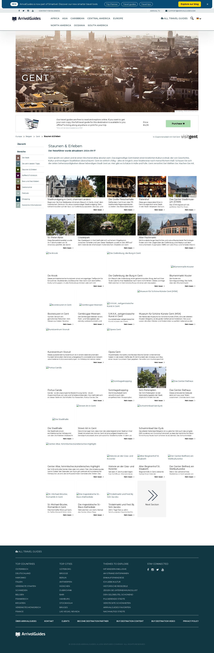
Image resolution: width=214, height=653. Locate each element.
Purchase (178, 123)
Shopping (26, 199)
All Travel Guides (174, 18)
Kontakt (49, 621)
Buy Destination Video (163, 621)
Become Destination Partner (92, 621)
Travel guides (129, 4)
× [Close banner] (207, 4)
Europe (118, 18)
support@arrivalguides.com (180, 11)
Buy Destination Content (130, 621)
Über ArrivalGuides (25, 621)
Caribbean (77, 18)
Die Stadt (25, 158)
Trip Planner (112, 4)
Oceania (79, 25)
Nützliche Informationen (32, 205)
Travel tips (146, 4)
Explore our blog (190, 4)
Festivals (25, 193)
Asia (65, 18)
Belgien (29, 136)
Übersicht (21, 144)
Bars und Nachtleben (30, 181)
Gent (38, 136)
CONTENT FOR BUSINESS (49, 11)
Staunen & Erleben (29, 169)
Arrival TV (155, 11)
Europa (19, 136)
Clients (65, 621)
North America (61, 25)
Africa (55, 18)
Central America (98, 18)
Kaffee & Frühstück (29, 175)
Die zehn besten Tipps (31, 164)
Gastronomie (27, 187)
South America (98, 25)
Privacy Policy (191, 621)
